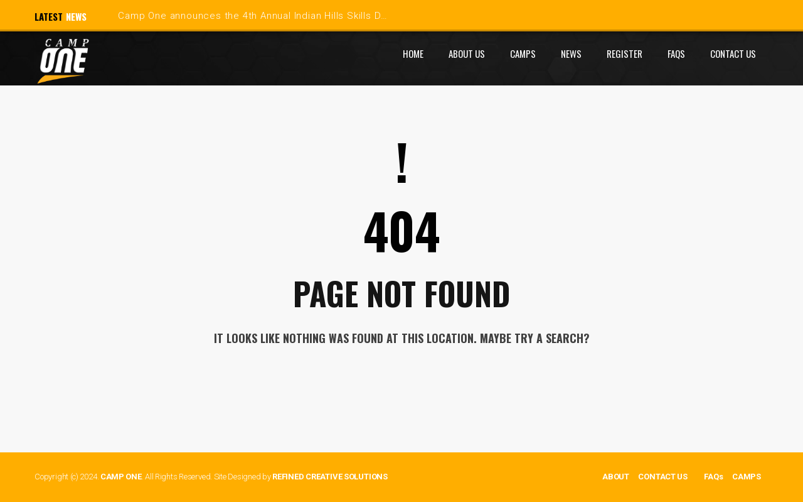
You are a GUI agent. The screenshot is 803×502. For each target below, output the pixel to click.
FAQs (713, 476)
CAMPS (746, 476)
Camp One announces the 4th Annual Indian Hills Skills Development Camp (292, 15)
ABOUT (615, 476)
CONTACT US (663, 476)
